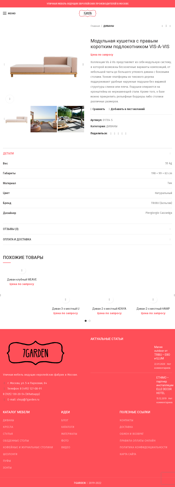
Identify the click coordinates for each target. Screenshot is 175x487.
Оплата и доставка (17, 239)
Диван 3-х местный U (65, 279)
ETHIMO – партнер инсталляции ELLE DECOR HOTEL (164, 356)
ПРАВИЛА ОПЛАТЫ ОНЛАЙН (137, 411)
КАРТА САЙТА (128, 425)
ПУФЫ (7, 431)
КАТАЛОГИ (67, 398)
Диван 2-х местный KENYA (109, 279)
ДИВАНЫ (108, 25)
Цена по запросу (102, 54)
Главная (95, 25)
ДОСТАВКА (126, 398)
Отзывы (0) (11, 229)
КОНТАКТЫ (126, 391)
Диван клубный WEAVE (22, 279)
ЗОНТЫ (7, 438)
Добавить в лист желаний (128, 109)
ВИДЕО (65, 418)
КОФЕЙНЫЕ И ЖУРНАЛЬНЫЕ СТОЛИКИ (28, 418)
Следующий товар (170, 26)
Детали (8, 153)
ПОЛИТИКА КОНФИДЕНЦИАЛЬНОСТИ (143, 418)
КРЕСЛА (8, 398)
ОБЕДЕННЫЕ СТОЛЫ (16, 411)
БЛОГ (64, 391)
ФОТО (65, 411)
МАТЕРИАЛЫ (69, 404)
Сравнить (98, 109)
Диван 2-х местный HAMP (153, 279)
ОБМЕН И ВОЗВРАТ (132, 404)
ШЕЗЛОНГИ (10, 425)
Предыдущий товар (162, 26)
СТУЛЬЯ (8, 404)
